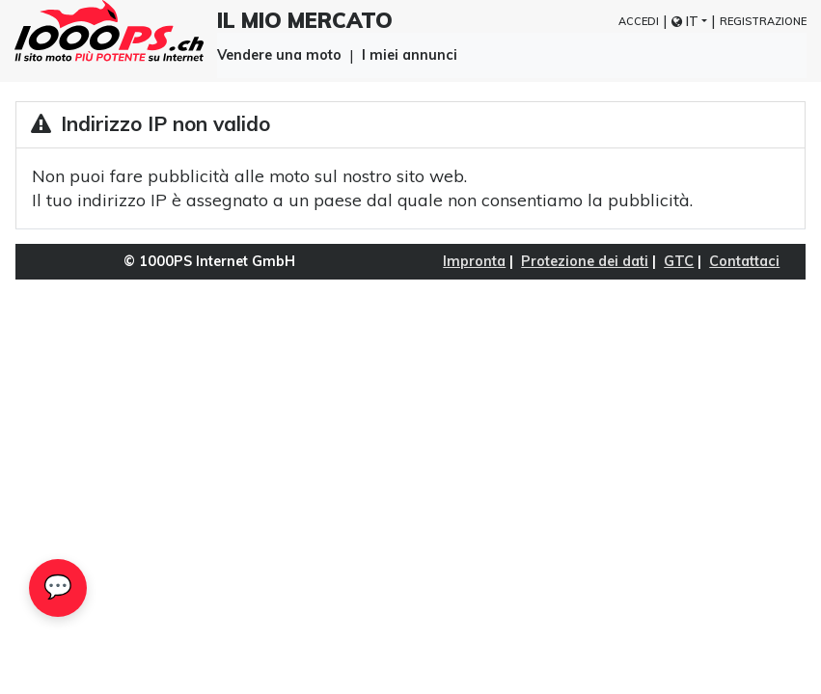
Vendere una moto (279, 54)
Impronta (474, 261)
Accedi (638, 21)
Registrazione (763, 21)
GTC (679, 261)
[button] (689, 21)
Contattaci (744, 261)
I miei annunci (409, 55)
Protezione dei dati (584, 261)
